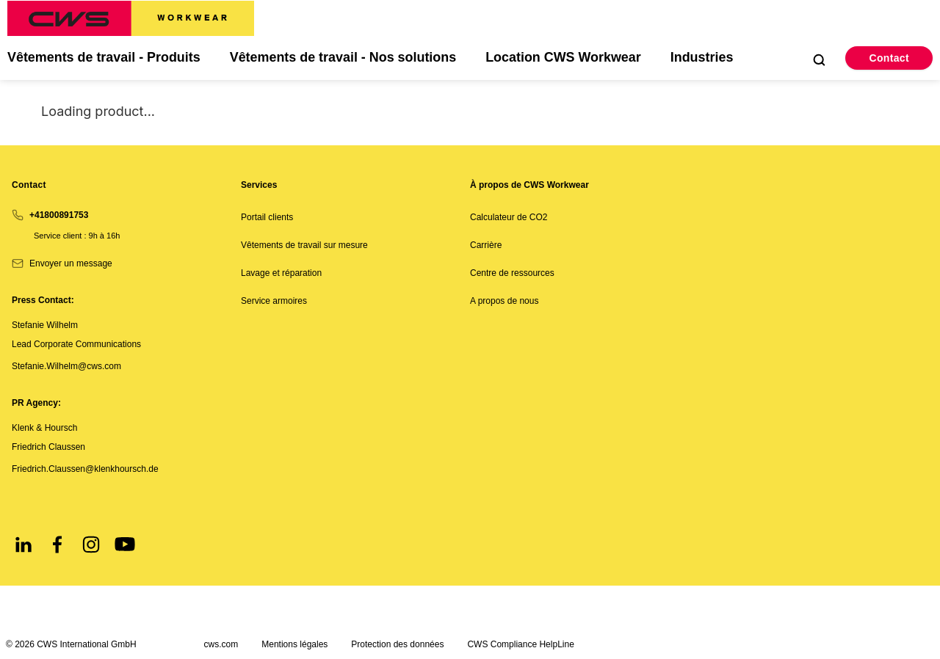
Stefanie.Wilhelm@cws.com (66, 366)
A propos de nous (504, 301)
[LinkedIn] (23, 544)
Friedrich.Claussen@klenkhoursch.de (85, 469)
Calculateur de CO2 (508, 218)
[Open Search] (819, 59)
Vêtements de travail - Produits (104, 58)
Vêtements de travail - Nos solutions (344, 58)
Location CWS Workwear (566, 58)
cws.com (221, 644)
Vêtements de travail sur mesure (304, 246)
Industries (705, 58)
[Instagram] (91, 544)
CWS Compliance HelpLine (520, 644)
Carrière (486, 246)
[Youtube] (125, 544)
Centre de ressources (512, 274)
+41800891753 (58, 215)
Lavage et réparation (281, 274)
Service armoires (274, 301)
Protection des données (397, 644)
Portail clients (267, 218)
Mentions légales (294, 644)
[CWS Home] (130, 18)
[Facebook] (57, 544)
